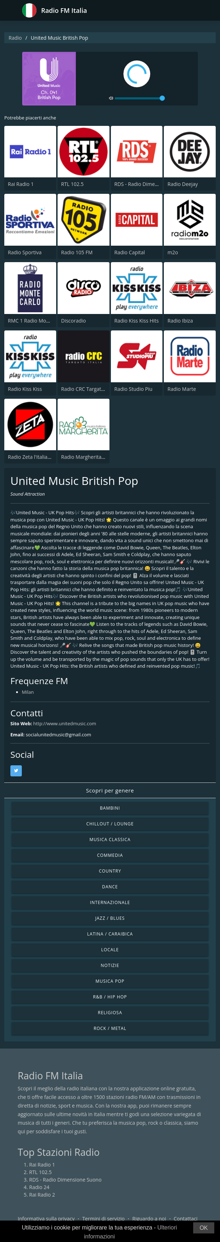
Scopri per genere (110, 790)
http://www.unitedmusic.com (64, 723)
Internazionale (110, 902)
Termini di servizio (103, 1218)
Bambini (110, 808)
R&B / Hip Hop (110, 997)
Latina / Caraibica (110, 934)
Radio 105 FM (77, 252)
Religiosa (110, 1013)
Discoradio (73, 320)
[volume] (140, 98)
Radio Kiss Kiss (25, 389)
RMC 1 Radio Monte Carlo (37, 320)
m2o (172, 252)
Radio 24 (39, 1187)
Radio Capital (129, 252)
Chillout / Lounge (110, 824)
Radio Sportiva (24, 252)
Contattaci (185, 1218)
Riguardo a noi (149, 1218)
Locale (110, 950)
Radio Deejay (182, 184)
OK (204, 1228)
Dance (110, 887)
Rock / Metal (110, 1028)
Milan (28, 692)
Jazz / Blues (110, 918)
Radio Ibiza (180, 320)
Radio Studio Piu (133, 389)
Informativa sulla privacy (46, 1218)
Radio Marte (181, 389)
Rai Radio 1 (21, 184)
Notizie (110, 965)
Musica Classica (110, 839)
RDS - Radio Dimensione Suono (150, 184)
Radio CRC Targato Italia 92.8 (94, 389)
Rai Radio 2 (42, 1194)
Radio (15, 37)
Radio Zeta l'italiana (30, 456)
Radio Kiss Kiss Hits (136, 320)
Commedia (110, 855)
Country (110, 871)
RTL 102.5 (72, 184)
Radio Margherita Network (92, 456)
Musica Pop (110, 981)
